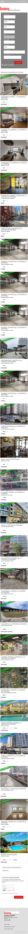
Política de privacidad (12, 893)
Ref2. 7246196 (24, 423)
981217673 (7, 920)
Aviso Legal (7, 924)
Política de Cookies (8, 928)
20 (25, 438)
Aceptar (10, 893)
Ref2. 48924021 (24, 555)
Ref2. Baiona (24, 852)
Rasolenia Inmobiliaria (9, 915)
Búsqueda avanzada (7, 65)
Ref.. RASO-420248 (23, 356)
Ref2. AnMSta (24, 720)
